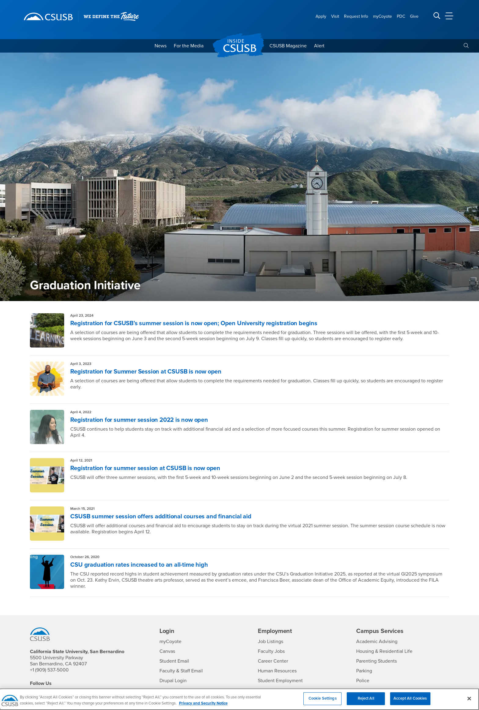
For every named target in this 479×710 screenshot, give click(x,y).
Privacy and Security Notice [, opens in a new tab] (203, 707)
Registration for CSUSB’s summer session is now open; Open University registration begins (193, 323)
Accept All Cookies (410, 702)
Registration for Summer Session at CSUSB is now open (145, 371)
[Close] (469, 702)
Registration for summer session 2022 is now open (139, 420)
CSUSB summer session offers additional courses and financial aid (160, 516)
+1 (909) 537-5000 (49, 670)
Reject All (366, 702)
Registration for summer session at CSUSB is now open (145, 468)
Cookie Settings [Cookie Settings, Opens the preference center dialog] (323, 702)
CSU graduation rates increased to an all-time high (139, 564)
